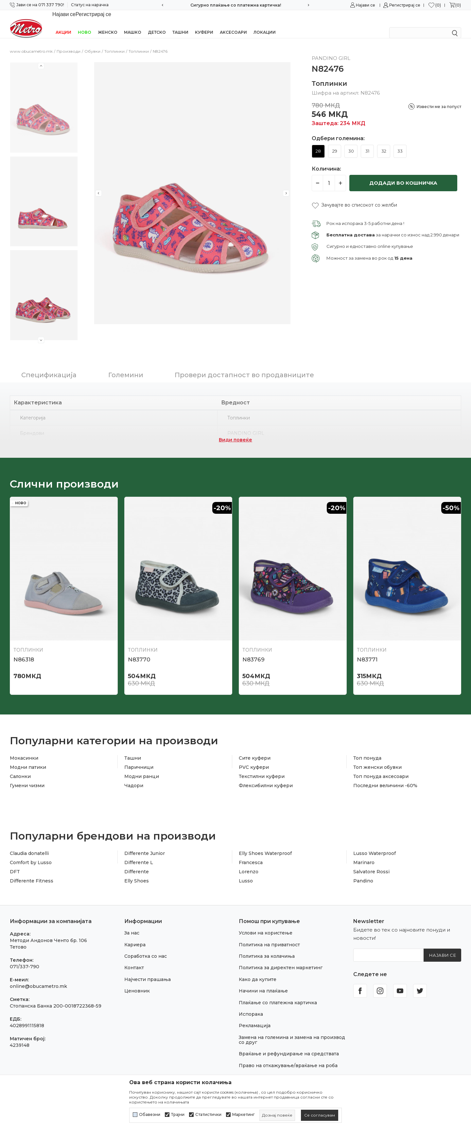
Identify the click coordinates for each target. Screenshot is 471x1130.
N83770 (139, 651)
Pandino (363, 872)
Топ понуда (367, 749)
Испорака (251, 1006)
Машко (132, 23)
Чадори (133, 777)
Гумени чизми (27, 777)
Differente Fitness (31, 872)
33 (400, 142)
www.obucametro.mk (31, 42)
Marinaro (364, 854)
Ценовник (137, 982)
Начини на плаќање (263, 982)
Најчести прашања (147, 971)
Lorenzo (248, 863)
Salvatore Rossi (371, 863)
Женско (107, 23)
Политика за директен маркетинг (281, 959)
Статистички (208, 1115)
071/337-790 (24, 958)
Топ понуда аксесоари (381, 768)
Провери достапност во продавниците (244, 366)
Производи (68, 42)
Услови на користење (265, 924)
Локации (264, 23)
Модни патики (28, 759)
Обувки (92, 42)
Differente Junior (144, 845)
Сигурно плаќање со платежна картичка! (235, 5)
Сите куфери (254, 749)
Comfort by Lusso (31, 854)
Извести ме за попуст (439, 98)
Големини (125, 366)
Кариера (135, 936)
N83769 (253, 651)
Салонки (20, 768)
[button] (354, 197)
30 (351, 142)
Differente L (138, 854)
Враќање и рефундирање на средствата (289, 1045)
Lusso (246, 872)
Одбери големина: (338, 130)
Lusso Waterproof (374, 845)
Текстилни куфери (262, 768)
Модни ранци (141, 768)
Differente (136, 863)
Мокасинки (24, 749)
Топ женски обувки (377, 759)
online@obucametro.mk (38, 978)
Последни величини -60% (385, 777)
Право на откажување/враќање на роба (288, 1057)
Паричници (138, 759)
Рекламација (254, 1017)
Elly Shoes (136, 872)
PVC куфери (254, 759)
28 (318, 142)
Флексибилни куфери (266, 777)
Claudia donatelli (29, 845)
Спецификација (49, 366)
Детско (157, 23)
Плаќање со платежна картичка (278, 994)
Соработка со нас (145, 948)
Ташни (180, 23)
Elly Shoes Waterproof (265, 845)
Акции (63, 23)
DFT (15, 863)
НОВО (84, 23)
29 (334, 142)
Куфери (204, 23)
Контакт (134, 959)
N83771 (367, 651)
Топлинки (114, 42)
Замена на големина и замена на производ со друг (292, 1031)
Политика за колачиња (267, 948)
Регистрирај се (404, 5)
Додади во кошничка (403, 174)
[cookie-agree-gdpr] (319, 1115)
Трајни (177, 1115)
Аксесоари (233, 23)
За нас (131, 924)
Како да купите (257, 971)
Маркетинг (243, 1115)
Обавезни (149, 1115)
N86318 (23, 651)
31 (367, 142)
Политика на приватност (269, 936)
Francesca (251, 854)
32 (383, 142)
